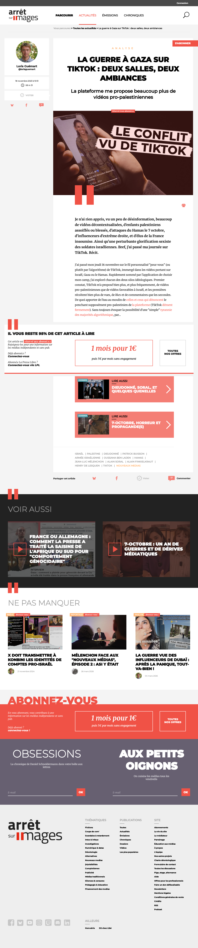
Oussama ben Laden (117, 457)
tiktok (107, 465)
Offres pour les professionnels (168, 881)
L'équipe (158, 852)
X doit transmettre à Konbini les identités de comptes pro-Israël (34, 660)
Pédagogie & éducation (96, 885)
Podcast (158, 909)
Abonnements (161, 827)
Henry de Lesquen (87, 465)
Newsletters (160, 889)
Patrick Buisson (133, 453)
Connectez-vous (18, 356)
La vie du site (160, 831)
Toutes (123, 827)
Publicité (89, 872)
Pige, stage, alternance (165, 872)
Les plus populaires (129, 852)
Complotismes (92, 868)
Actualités (87, 15)
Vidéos (123, 848)
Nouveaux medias (128, 465)
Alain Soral (115, 461)
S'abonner (183, 43)
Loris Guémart (26, 66)
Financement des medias (97, 889)
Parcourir (64, 15)
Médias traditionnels (95, 877)
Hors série (90, 928)
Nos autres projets (163, 856)
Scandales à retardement (97, 836)
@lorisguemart (26, 69)
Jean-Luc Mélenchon (89, 461)
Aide (156, 877)
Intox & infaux (91, 840)
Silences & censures (94, 881)
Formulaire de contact (165, 864)
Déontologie (91, 852)
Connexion (182, 3)
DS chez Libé (105, 928)
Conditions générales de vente (169, 897)
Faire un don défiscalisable (167, 885)
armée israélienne (87, 457)
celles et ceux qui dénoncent (144, 300)
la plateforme (141, 305)
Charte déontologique (165, 860)
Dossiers (124, 844)
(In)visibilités (91, 864)
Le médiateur (160, 836)
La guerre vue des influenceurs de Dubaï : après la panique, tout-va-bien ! (162, 662)
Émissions (110, 15)
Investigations (92, 844)
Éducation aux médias (164, 844)
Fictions (89, 827)
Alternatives (91, 856)
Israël (79, 453)
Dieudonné (111, 453)
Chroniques (134, 15)
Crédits (157, 901)
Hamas (138, 457)
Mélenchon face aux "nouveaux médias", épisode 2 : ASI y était (95, 660)
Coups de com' (92, 831)
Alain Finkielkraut (140, 461)
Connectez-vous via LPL (24, 365)
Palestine (93, 453)
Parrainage (159, 840)
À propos (158, 848)
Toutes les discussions (164, 868)
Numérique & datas (94, 848)
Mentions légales (162, 893)
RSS (156, 905)
